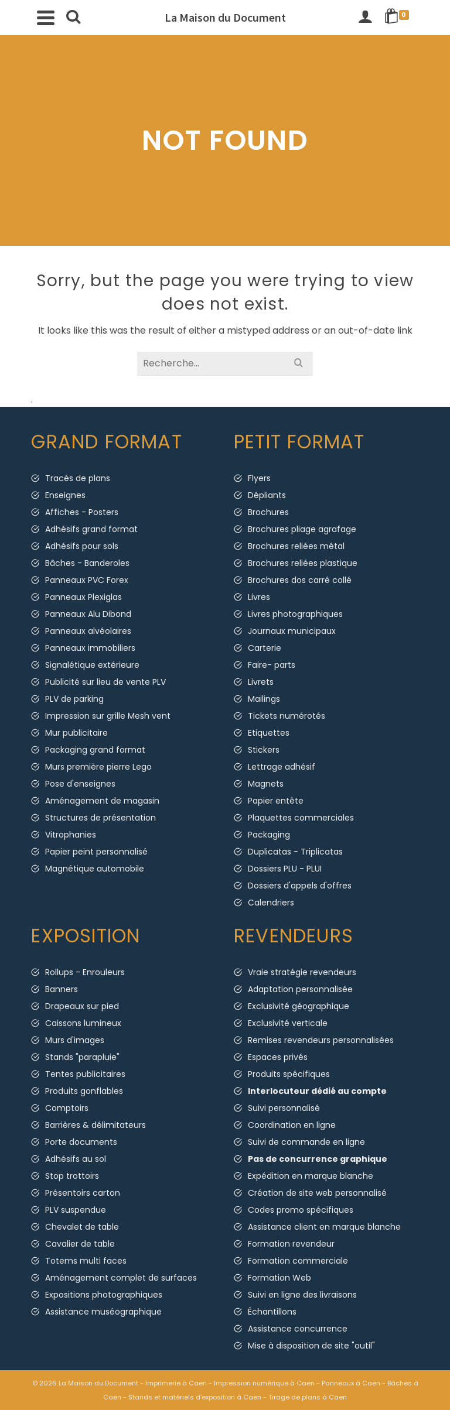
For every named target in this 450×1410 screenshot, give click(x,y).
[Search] (73, 17)
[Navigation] (45, 17)
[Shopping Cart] (399, 17)
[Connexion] (365, 17)
